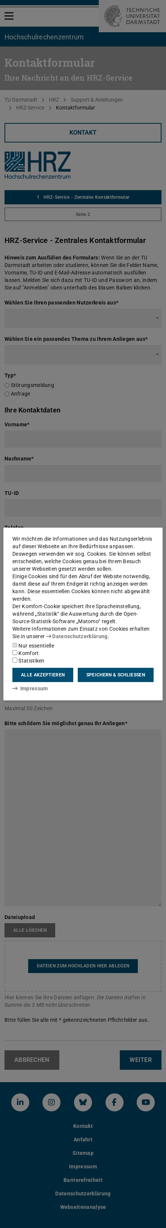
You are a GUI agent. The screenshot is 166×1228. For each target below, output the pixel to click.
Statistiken (28, 661)
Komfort (25, 653)
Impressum (30, 688)
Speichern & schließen (115, 675)
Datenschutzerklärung (77, 636)
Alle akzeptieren (43, 675)
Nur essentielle (33, 646)
